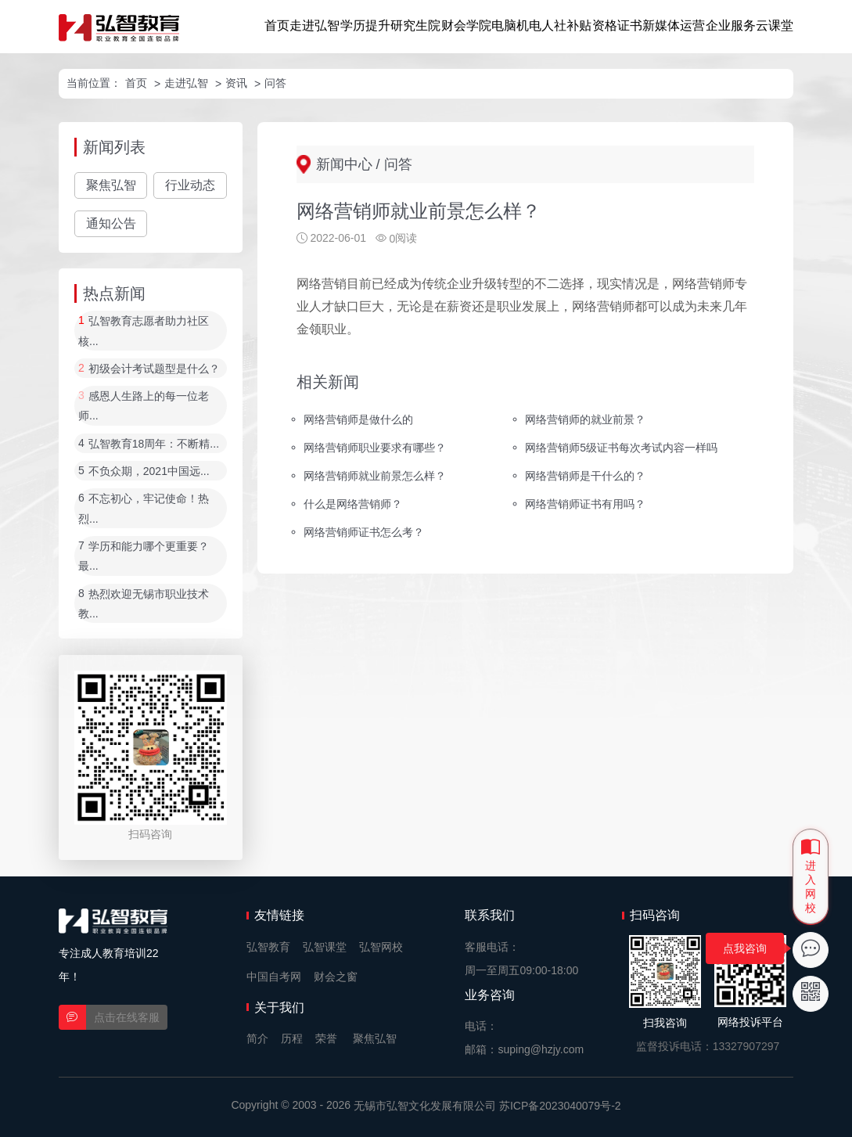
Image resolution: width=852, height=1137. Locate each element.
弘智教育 (268, 947)
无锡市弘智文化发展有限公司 (425, 1105)
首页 (276, 25)
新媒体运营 (673, 25)
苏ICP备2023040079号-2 (560, 1105)
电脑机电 (516, 25)
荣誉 (326, 1038)
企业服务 (731, 25)
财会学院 (466, 25)
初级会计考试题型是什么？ (154, 368)
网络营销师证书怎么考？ (364, 531)
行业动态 (190, 185)
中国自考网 (273, 976)
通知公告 (111, 223)
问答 (275, 83)
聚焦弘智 (111, 185)
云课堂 (774, 25)
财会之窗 (336, 976)
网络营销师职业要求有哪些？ (375, 447)
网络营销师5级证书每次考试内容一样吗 (621, 447)
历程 (292, 1038)
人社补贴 (566, 25)
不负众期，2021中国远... (149, 471)
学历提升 (365, 25)
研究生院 (415, 25)
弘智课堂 (325, 947)
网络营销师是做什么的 (358, 419)
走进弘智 (314, 25)
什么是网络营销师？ (353, 504)
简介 (257, 1038)
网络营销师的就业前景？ (585, 419)
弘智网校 (381, 947)
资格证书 (617, 25)
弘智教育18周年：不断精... (153, 443)
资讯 (236, 83)
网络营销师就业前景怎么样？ (375, 476)
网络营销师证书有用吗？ (585, 504)
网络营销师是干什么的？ (585, 476)
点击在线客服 (127, 1017)
